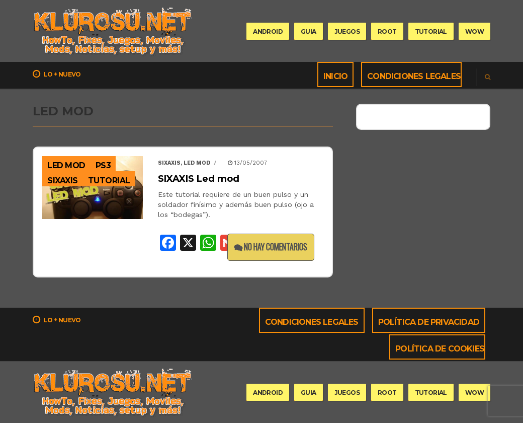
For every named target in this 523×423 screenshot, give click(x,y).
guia (308, 31)
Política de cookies (439, 349)
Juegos (347, 31)
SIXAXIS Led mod (198, 178)
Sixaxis (169, 163)
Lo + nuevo (57, 74)
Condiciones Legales (414, 76)
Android (268, 31)
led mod (66, 165)
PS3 (103, 165)
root (387, 31)
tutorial (431, 31)
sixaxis (62, 180)
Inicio (335, 76)
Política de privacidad (428, 322)
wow (474, 31)
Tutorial (109, 180)
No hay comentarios (270, 247)
